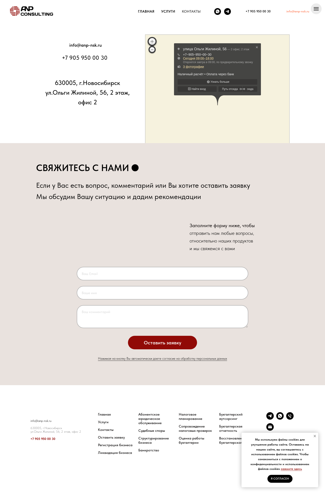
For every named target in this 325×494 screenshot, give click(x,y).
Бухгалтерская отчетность (230, 428)
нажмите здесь (291, 469)
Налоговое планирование (190, 416)
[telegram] (227, 11)
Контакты (106, 430)
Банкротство (148, 450)
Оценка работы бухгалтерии (191, 440)
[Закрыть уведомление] (315, 436)
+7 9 (33, 439)
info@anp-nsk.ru (85, 45)
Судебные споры (151, 430)
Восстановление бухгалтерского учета (236, 440)
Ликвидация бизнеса (115, 453)
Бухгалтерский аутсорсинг (231, 416)
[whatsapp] (217, 11)
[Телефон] (290, 418)
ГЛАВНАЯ (146, 11)
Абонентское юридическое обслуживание (150, 418)
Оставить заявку (111, 437)
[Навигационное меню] (316, 8)
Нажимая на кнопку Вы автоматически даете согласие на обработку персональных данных (162, 359)
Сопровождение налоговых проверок (195, 428)
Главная (104, 414)
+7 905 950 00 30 (84, 57)
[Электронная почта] (270, 429)
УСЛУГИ (168, 11)
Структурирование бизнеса (153, 440)
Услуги (103, 422)
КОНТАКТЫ (191, 11)
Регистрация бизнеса (115, 445)
